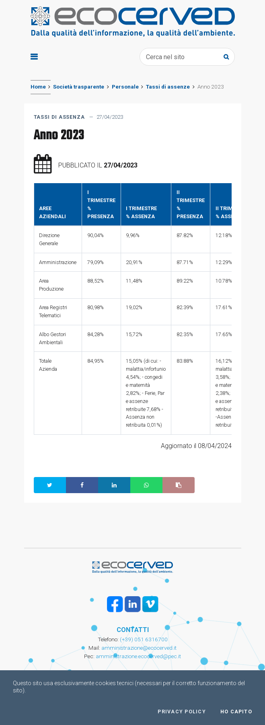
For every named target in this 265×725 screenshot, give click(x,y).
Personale (125, 86)
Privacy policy (181, 711)
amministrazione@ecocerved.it (139, 647)
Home (38, 86)
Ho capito (236, 711)
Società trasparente (78, 86)
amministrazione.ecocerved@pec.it (138, 656)
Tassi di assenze (168, 86)
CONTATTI (133, 630)
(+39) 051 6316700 (143, 639)
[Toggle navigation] (34, 57)
